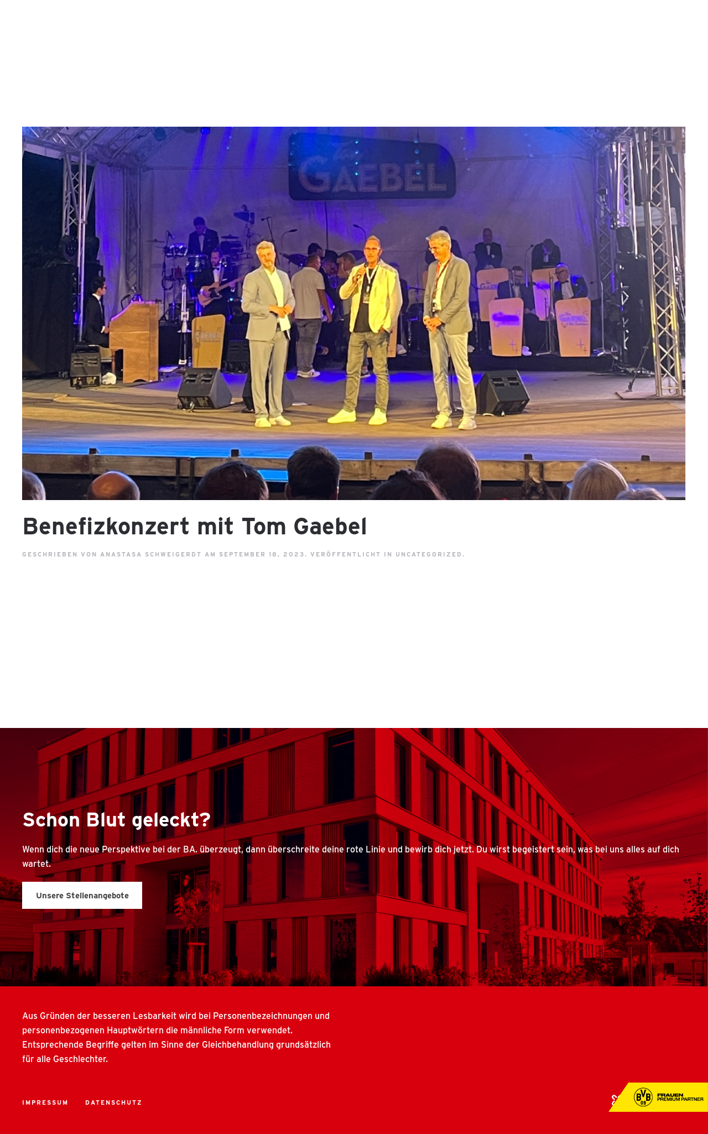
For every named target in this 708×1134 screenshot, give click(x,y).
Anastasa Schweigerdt (151, 554)
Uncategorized (428, 554)
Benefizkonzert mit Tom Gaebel (194, 524)
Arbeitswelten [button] (460, 22)
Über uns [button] (323, 22)
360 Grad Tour (591, 22)
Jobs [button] (526, 22)
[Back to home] (44, 22)
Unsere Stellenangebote (82, 895)
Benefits (385, 22)
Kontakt (665, 22)
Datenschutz (114, 1102)
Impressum (45, 1102)
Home (271, 22)
